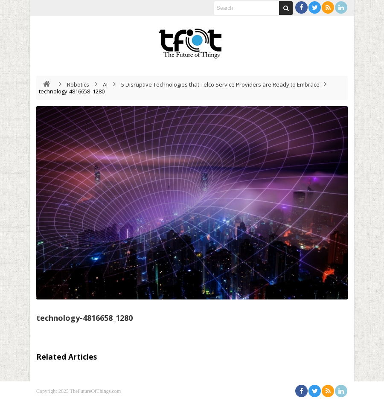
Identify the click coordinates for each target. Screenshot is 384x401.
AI (105, 84)
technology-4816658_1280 (84, 318)
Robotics (78, 84)
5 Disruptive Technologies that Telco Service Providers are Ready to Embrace (220, 84)
